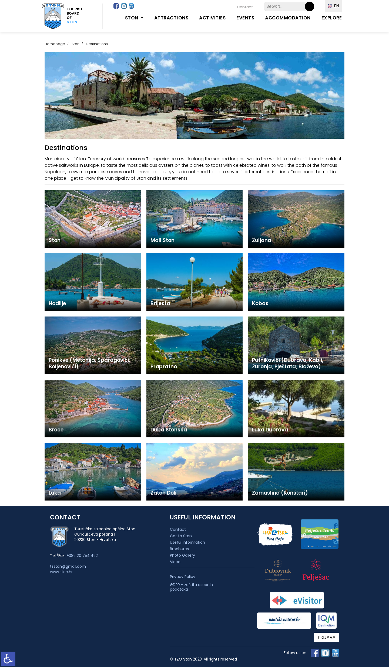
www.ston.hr (61, 571)
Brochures (179, 549)
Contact (245, 7)
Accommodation (288, 18)
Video (175, 561)
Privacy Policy (182, 576)
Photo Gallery (182, 555)
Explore (331, 18)
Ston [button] (132, 18)
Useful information (187, 542)
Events (245, 18)
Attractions (171, 18)
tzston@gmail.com (68, 566)
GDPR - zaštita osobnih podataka (191, 587)
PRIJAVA (327, 637)
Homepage (55, 43)
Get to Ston (181, 536)
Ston (75, 43)
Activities (212, 18)
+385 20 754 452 (82, 555)
